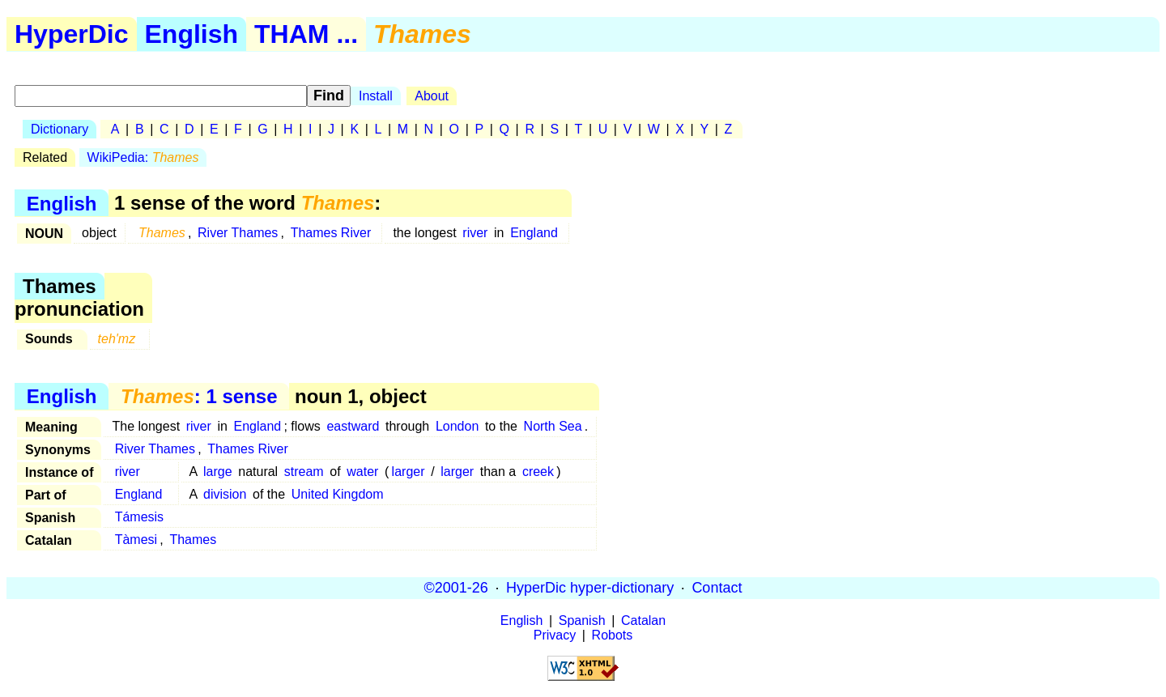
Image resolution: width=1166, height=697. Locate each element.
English (192, 34)
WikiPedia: (143, 157)
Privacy (555, 635)
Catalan (643, 620)
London (457, 426)
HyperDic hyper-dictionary (590, 588)
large (217, 471)
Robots (612, 635)
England (534, 233)
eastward (352, 426)
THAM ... (306, 34)
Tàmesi (136, 539)
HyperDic (72, 34)
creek (538, 471)
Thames (192, 539)
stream (304, 471)
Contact (717, 588)
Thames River (331, 233)
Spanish (582, 620)
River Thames (238, 233)
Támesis (139, 517)
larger (408, 471)
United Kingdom (338, 494)
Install (376, 96)
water (362, 471)
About (432, 96)
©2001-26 (456, 588)
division (224, 494)
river (474, 233)
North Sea (553, 426)
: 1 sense (199, 396)
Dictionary (59, 129)
